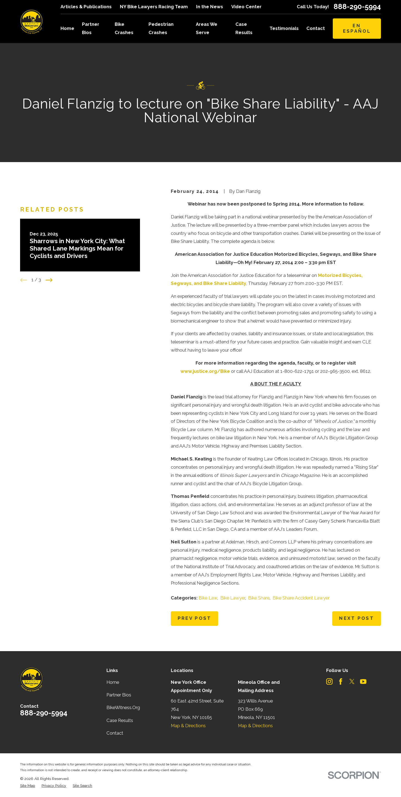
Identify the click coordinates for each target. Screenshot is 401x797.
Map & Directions (188, 725)
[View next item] (49, 280)
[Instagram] (329, 681)
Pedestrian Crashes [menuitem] (161, 28)
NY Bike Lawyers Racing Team (154, 6)
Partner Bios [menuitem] (90, 28)
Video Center (246, 6)
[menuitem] (27, 785)
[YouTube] (363, 681)
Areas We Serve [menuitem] (206, 28)
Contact (114, 733)
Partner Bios (118, 695)
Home (112, 682)
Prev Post (195, 618)
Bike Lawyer (232, 598)
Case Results (119, 720)
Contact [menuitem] (315, 28)
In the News (209, 6)
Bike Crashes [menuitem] (124, 28)
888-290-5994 (357, 6)
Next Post (356, 618)
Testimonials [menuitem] (284, 28)
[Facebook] (340, 681)
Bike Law (208, 598)
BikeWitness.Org (123, 707)
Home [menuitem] (67, 28)
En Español (357, 28)
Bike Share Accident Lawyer (301, 598)
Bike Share (259, 598)
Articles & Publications (86, 6)
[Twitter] (352, 681)
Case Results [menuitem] (243, 28)
